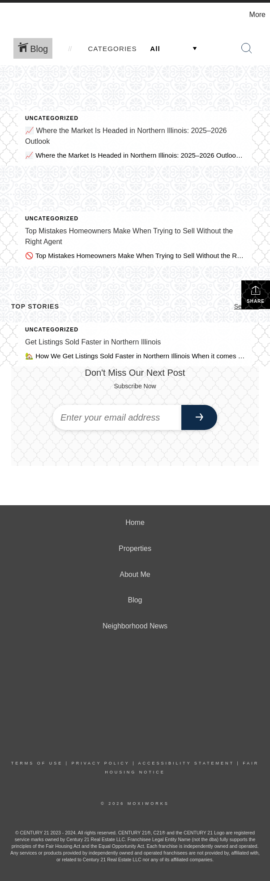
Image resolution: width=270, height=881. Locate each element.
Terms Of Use (37, 763)
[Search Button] (247, 48)
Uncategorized (51, 118)
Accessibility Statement (186, 763)
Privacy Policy (101, 763)
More (257, 14)
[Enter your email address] (117, 417)
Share (256, 294)
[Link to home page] (11, 15)
